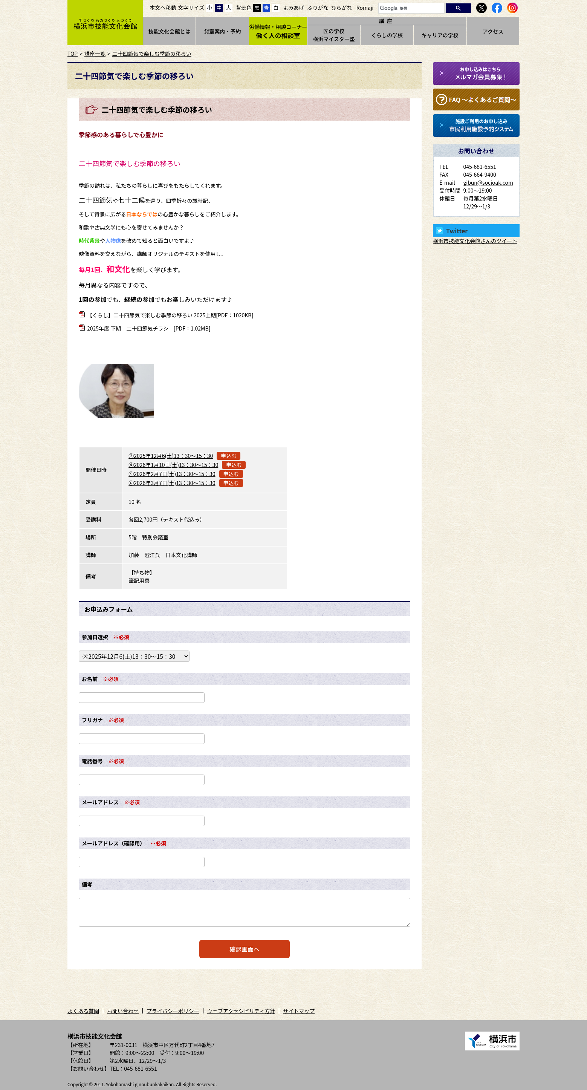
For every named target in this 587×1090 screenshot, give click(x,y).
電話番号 (92, 761)
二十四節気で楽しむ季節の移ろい (151, 53)
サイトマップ (299, 1011)
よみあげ (293, 7)
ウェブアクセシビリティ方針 (241, 1011)
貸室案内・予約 (222, 31)
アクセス (493, 31)
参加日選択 (95, 637)
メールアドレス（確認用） (113, 843)
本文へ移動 (163, 7)
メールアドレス (100, 802)
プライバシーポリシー (173, 1011)
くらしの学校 (387, 35)
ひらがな (341, 7)
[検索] (411, 8)
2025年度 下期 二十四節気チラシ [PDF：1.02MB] (148, 328)
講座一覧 (94, 53)
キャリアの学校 (440, 35)
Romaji (365, 7)
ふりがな (317, 7)
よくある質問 (83, 1011)
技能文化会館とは (169, 31)
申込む (229, 455)
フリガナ (92, 720)
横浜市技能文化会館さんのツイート (475, 241)
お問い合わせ (123, 1011)
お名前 (90, 679)
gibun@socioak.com (488, 182)
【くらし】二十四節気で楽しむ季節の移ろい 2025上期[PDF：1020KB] (170, 315)
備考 (87, 884)
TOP (72, 53)
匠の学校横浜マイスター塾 (334, 35)
